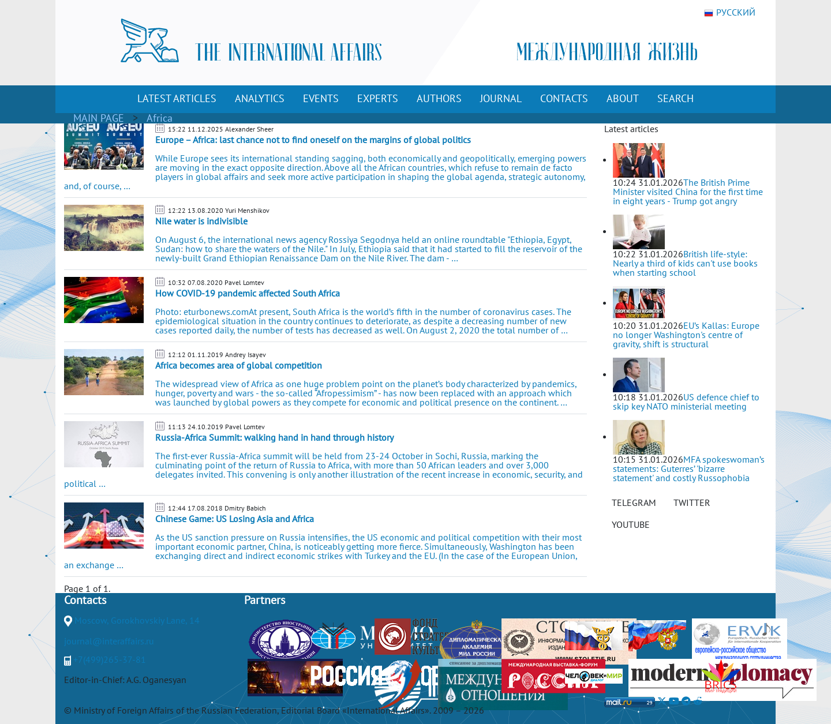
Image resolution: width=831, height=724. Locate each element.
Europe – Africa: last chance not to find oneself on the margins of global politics (313, 139)
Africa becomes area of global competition (238, 365)
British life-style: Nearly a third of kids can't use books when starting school (685, 263)
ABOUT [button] (623, 98)
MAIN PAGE (98, 118)
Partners (264, 599)
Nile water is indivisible (201, 221)
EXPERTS (377, 98)
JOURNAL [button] (501, 98)
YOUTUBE (631, 524)
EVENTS (321, 98)
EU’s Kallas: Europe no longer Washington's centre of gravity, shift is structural (686, 335)
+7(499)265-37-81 (109, 659)
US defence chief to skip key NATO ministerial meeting (686, 401)
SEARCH (675, 98)
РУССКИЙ (729, 12)
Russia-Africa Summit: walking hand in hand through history (274, 437)
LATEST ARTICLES (176, 98)
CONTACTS (564, 98)
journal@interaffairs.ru (109, 641)
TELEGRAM (634, 502)
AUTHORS (439, 98)
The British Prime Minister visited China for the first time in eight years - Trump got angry (688, 192)
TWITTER (691, 502)
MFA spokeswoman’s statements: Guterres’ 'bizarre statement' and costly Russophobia (689, 468)
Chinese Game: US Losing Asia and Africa (234, 518)
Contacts (85, 599)
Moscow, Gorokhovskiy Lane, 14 (137, 620)
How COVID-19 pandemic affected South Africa (247, 293)
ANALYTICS (260, 98)
